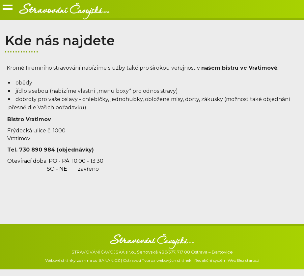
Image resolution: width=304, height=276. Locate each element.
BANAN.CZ (109, 260)
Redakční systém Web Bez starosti (226, 260)
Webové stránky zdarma (68, 260)
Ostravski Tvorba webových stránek (157, 260)
